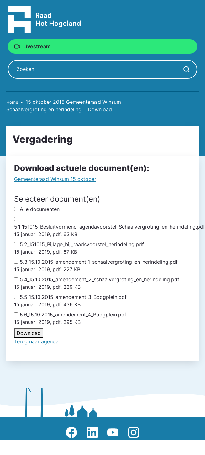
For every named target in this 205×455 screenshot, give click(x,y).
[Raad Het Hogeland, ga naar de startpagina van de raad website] (44, 19)
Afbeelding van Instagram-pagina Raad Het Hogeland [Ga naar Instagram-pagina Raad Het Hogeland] (133, 432)
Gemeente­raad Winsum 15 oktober (55, 179)
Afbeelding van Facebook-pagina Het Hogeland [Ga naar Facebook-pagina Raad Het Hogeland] (71, 432)
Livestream (37, 46)
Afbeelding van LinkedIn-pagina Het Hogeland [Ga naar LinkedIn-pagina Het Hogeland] (92, 432)
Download (29, 333)
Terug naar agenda (36, 341)
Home (12, 102)
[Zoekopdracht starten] (186, 69)
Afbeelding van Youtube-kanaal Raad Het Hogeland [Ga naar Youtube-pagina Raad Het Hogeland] (112, 432)
